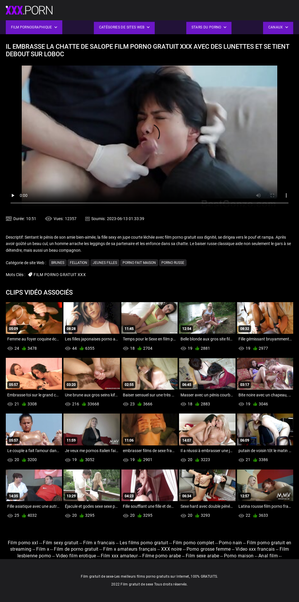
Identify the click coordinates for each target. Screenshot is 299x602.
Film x (42, 549)
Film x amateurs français (129, 549)
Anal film (268, 556)
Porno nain (230, 542)
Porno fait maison (139, 263)
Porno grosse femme (209, 549)
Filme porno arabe (161, 556)
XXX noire (171, 549)
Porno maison (239, 556)
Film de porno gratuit (76, 549)
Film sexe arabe (202, 556)
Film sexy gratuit (60, 542)
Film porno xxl (23, 542)
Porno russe (172, 263)
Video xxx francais (255, 549)
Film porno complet (193, 542)
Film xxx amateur (119, 556)
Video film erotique (76, 556)
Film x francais (99, 542)
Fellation (78, 263)
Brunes (57, 263)
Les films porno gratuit (144, 542)
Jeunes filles (105, 263)
